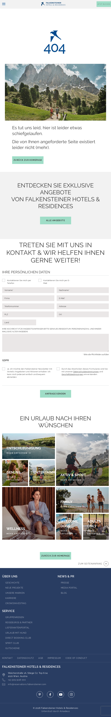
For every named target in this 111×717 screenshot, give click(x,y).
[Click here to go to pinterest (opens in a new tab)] (39, 686)
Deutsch (7, 2)
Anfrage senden (55, 386)
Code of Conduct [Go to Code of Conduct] (76, 650)
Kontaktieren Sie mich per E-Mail (56, 273)
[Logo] (53, 8)
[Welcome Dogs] (69, 519)
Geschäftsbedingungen (72, 366)
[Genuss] (15, 465)
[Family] (82, 492)
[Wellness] (28, 505)
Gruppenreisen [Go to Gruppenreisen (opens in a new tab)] (14, 609)
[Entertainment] (42, 465)
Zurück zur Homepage (28, 152)
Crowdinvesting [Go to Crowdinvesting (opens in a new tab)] (15, 595)
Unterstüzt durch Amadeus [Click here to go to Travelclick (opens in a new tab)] (55, 703)
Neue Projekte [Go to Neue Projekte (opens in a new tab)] (14, 579)
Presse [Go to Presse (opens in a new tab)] (65, 574)
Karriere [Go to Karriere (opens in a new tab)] (10, 590)
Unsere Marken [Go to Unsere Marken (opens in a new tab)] (15, 585)
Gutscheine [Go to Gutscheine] (12, 640)
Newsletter (64, 2)
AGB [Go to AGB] (40, 650)
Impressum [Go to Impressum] (54, 650)
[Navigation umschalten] (2, 9)
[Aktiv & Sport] (82, 451)
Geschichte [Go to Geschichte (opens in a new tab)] (12, 574)
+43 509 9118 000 (14, 671)
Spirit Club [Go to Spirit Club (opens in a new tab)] (12, 635)
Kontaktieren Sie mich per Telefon (19, 273)
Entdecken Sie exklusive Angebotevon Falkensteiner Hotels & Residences (55, 195)
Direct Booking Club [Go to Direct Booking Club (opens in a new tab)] (18, 630)
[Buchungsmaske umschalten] (104, 9)
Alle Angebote (55, 212)
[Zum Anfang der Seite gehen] (93, 555)
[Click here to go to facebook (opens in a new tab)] (50, 686)
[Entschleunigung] (28, 438)
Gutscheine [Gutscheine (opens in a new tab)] (80, 2)
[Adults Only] (96, 519)
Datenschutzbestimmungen (86, 363)
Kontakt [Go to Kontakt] (7, 650)
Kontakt (105, 2)
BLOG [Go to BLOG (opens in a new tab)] (64, 585)
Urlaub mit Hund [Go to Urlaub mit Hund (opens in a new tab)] (16, 625)
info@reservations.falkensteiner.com (24, 676)
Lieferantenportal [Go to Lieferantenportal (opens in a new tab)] (17, 619)
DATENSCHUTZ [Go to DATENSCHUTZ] (25, 650)
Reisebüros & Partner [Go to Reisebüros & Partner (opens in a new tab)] (18, 614)
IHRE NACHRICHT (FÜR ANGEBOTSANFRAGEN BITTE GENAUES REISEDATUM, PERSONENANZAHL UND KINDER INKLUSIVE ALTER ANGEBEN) (51, 322)
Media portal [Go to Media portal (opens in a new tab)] (69, 579)
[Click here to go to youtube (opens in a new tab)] (61, 686)
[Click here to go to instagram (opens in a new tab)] (71, 686)
